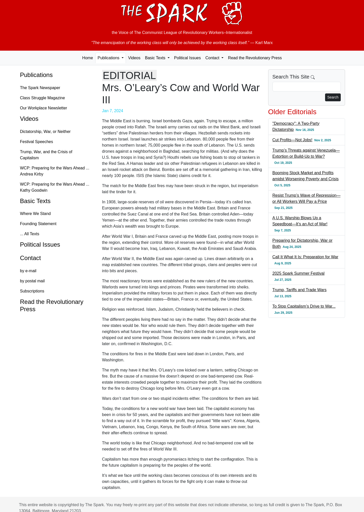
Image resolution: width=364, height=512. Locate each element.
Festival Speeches (36, 142)
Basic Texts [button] (155, 58)
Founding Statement (38, 224)
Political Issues (187, 58)
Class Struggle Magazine (42, 98)
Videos (134, 58)
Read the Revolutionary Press (255, 58)
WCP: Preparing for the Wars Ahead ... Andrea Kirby (54, 171)
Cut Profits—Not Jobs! (292, 140)
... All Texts (29, 234)
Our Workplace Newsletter (43, 108)
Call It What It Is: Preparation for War (305, 257)
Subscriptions (32, 291)
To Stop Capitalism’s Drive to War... (304, 306)
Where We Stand (35, 213)
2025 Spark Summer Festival (298, 273)
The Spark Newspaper (40, 88)
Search (332, 97)
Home (87, 58)
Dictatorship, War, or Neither (45, 131)
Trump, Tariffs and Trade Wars (299, 290)
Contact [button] (212, 58)
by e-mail (28, 271)
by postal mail (32, 281)
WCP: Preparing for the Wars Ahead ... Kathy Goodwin (54, 187)
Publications (36, 74)
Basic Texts (35, 201)
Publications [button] (109, 58)
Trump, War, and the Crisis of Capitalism (46, 155)
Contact (30, 257)
